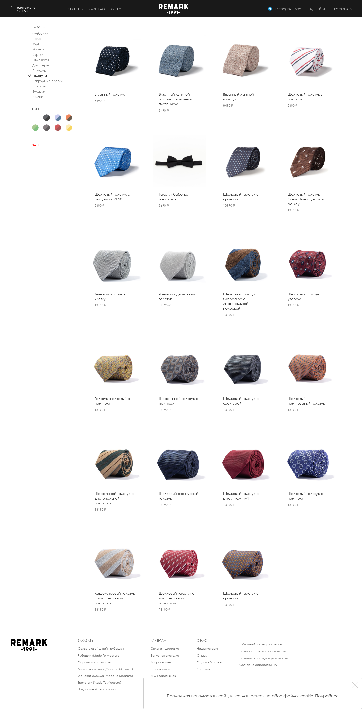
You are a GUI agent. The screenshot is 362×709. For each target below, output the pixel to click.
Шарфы (39, 86)
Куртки (37, 54)
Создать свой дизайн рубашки (101, 648)
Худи (36, 44)
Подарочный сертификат (97, 689)
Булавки (38, 91)
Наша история (207, 648)
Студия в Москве (209, 662)
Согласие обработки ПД (258, 665)
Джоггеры (40, 65)
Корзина (343, 9)
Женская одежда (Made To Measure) (105, 676)
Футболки (40, 33)
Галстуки (39, 76)
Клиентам (97, 9)
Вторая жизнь (160, 669)
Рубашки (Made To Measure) (99, 655)
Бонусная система (165, 655)
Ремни (37, 97)
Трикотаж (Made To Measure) (99, 682)
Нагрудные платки (47, 81)
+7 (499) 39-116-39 (287, 9)
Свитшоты (40, 60)
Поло (36, 39)
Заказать (75, 9)
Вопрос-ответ (161, 662)
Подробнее (327, 695)
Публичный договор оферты (260, 644)
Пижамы (39, 70)
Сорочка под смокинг (94, 662)
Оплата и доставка (165, 648)
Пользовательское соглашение (263, 651)
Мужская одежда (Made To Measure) (105, 669)
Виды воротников (163, 676)
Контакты (203, 669)
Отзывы (202, 655)
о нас (116, 9)
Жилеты (38, 49)
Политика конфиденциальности (263, 658)
